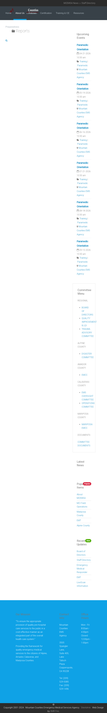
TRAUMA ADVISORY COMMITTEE (88, 332)
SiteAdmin (86, 707)
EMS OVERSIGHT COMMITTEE (88, 396)
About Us (19, 13)
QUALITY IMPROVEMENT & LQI (89, 322)
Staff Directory (88, 3)
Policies (32, 13)
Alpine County (83, 525)
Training (83, 61)
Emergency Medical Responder (82, 569)
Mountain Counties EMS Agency (83, 73)
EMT (79, 520)
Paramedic (82, 65)
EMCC (84, 375)
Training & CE (62, 13)
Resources (78, 13)
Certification (46, 13)
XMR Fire (54, 711)
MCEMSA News (71, 3)
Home (8, 13)
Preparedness (12, 27)
